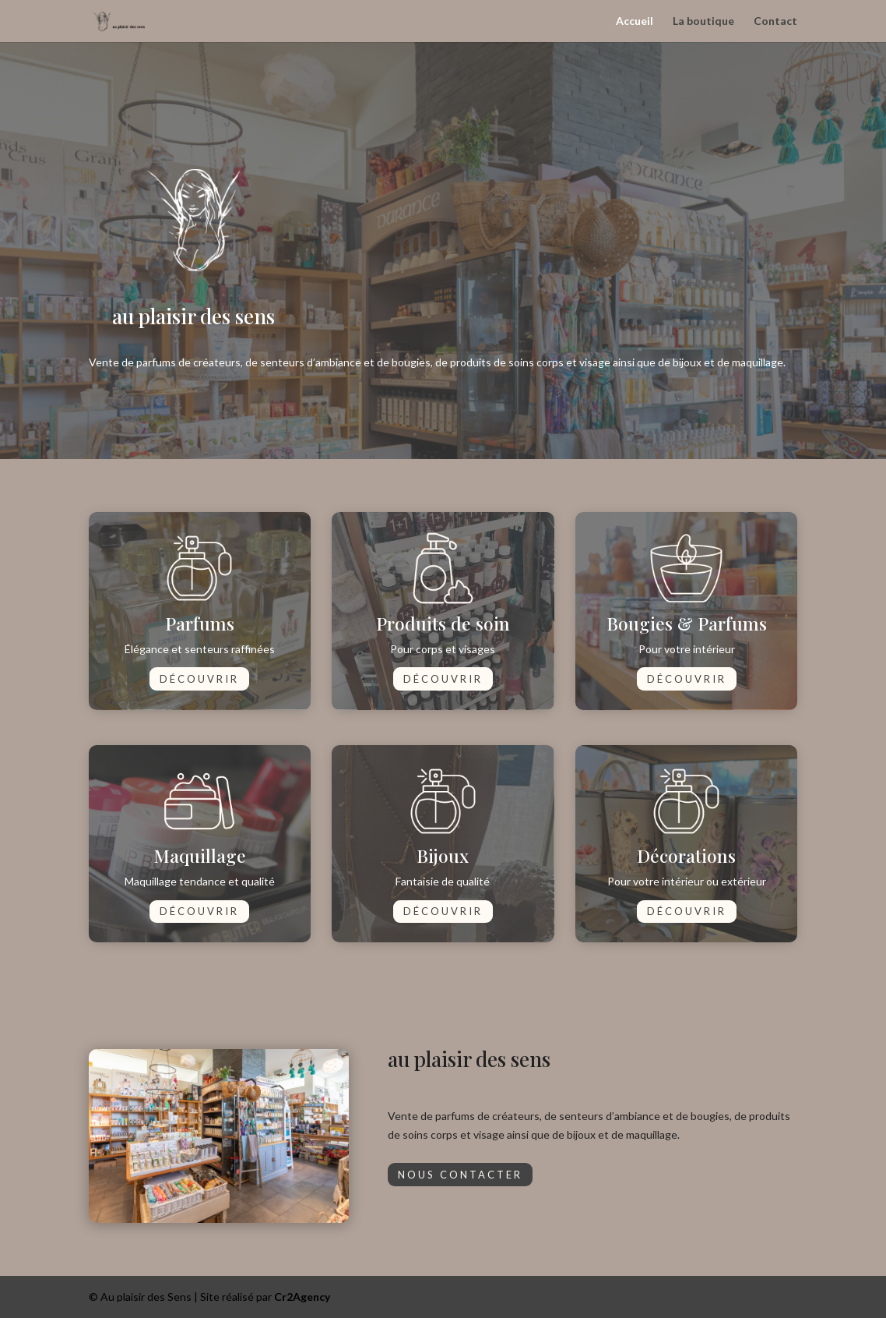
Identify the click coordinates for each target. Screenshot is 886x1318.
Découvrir (199, 679)
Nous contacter (460, 1174)
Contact (775, 21)
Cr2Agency (302, 1296)
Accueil (634, 21)
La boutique (703, 21)
